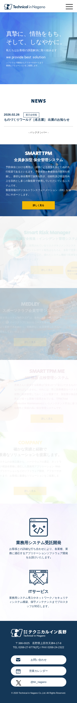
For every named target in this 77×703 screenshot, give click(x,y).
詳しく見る (38, 205)
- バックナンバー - (38, 132)
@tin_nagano (31, 683)
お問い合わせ (31, 659)
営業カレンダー (32, 671)
